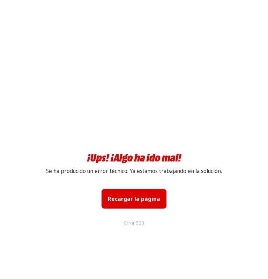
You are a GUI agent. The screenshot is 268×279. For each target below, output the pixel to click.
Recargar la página (134, 199)
